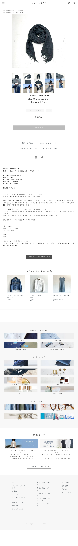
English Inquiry (18, 525)
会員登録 (64, 502)
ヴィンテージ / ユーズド (17, 12)
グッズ (13, 10)
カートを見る (66, 508)
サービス (15, 510)
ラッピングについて (50, 164)
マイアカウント (67, 499)
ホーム (14, 499)
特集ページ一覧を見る (39, 482)
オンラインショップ (6, 10)
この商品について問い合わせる (39, 272)
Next (62, 41)
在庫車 (14, 507)
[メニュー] (3, 3)
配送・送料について (29, 159)
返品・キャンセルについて (30, 164)
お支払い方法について (48, 159)
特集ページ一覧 (18, 518)
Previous (15, 41)
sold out (39, 144)
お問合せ (15, 522)
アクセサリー (20, 10)
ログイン (64, 505)
